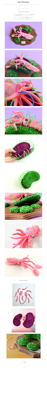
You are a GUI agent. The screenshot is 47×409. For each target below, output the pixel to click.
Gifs (40, 4)
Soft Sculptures (6, 4)
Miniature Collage (14, 4)
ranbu (20, 15)
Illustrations (27, 4)
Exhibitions (21, 5)
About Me (26, 5)
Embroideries (21, 4)
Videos (37, 4)
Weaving (32, 4)
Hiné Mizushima (23, 2)
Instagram (25, 362)
